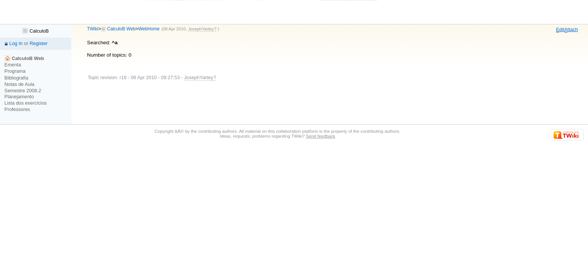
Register (39, 43)
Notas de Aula (19, 84)
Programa (15, 71)
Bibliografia (16, 78)
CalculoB (35, 31)
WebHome (149, 29)
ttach (571, 30)
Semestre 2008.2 (22, 90)
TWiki (92, 29)
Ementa (12, 65)
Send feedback (320, 136)
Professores (17, 109)
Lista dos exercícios (25, 103)
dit (560, 30)
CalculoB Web (121, 29)
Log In (16, 43)
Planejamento (19, 96)
